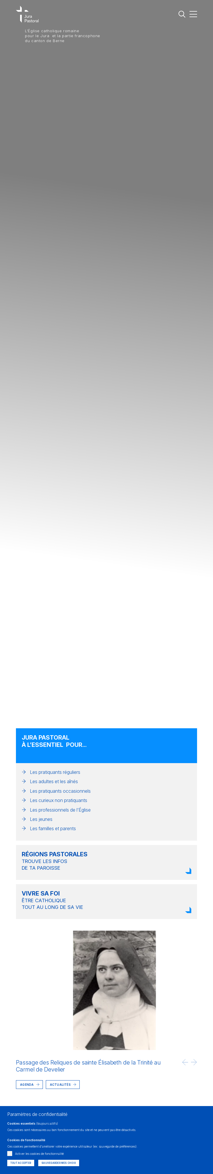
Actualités (60, 1084)
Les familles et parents (53, 828)
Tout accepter (20, 1163)
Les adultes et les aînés (54, 781)
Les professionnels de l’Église (60, 810)
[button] (185, 1062)
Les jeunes (41, 819)
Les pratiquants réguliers (55, 772)
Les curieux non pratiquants (58, 800)
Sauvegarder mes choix (58, 1163)
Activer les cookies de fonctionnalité (39, 1153)
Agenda (27, 1084)
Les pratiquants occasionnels (60, 791)
